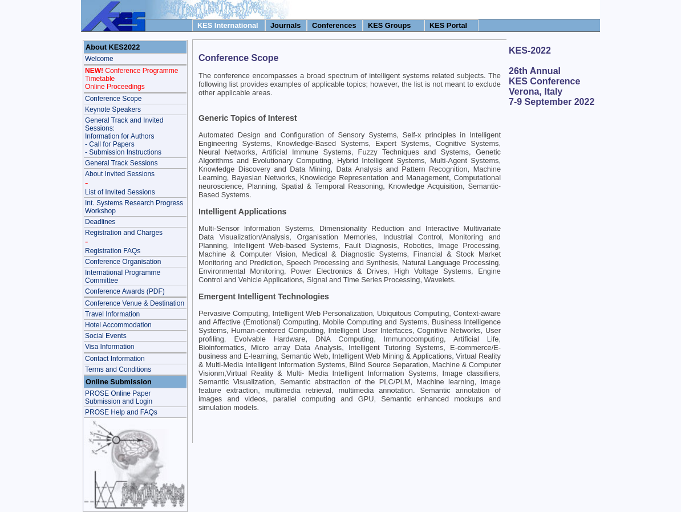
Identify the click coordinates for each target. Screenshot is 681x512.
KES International (227, 25)
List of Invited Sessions (120, 192)
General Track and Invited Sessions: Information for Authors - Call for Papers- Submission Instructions (124, 136)
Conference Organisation (123, 262)
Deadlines (100, 222)
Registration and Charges (124, 233)
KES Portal (448, 25)
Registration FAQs (112, 251)
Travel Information (112, 314)
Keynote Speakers (113, 109)
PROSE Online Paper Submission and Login (118, 397)
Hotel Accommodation (118, 325)
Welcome (99, 59)
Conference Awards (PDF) (125, 291)
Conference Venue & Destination (134, 303)
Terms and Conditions (118, 369)
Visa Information (110, 347)
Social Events (106, 336)
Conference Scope (113, 99)
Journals (285, 25)
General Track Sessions (121, 163)
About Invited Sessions (120, 174)
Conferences (334, 25)
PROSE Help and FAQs (121, 412)
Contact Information (115, 359)
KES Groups (389, 25)
